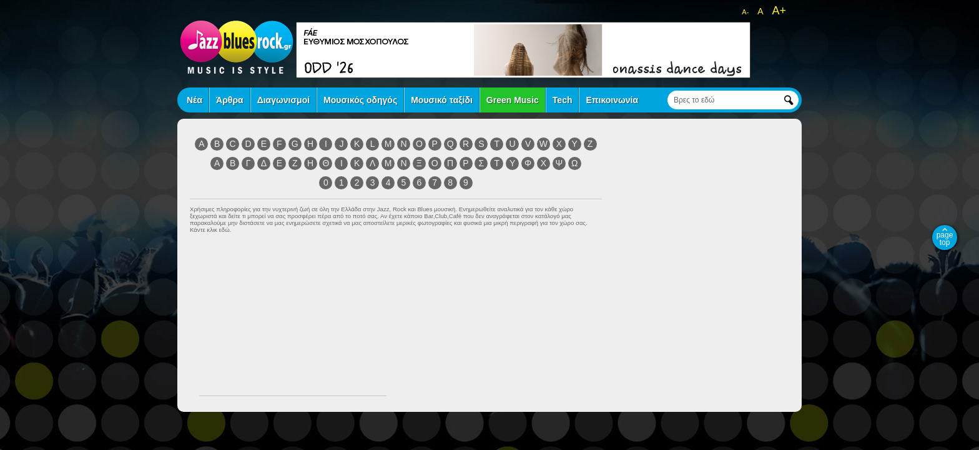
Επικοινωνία (612, 100)
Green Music (512, 100)
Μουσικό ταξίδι (442, 100)
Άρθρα (230, 100)
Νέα (194, 100)
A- (745, 12)
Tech (563, 100)
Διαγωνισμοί (283, 100)
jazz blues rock (236, 47)
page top (945, 239)
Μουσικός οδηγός (360, 100)
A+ (779, 10)
